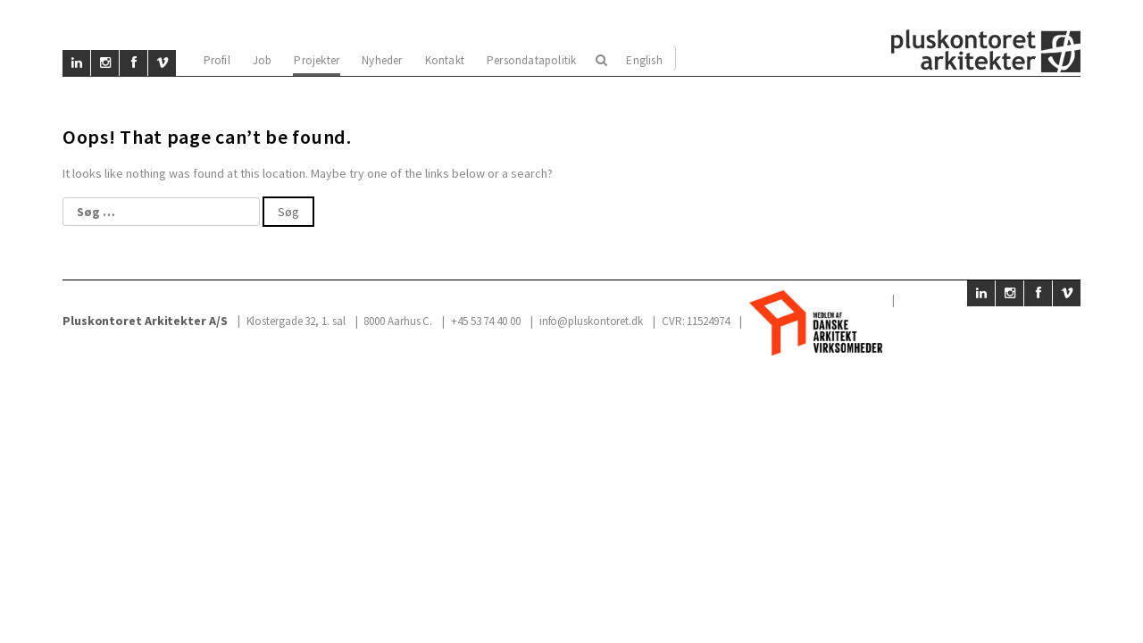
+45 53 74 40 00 (486, 321)
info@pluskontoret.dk (591, 321)
